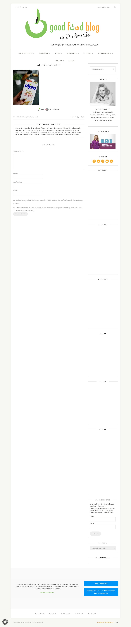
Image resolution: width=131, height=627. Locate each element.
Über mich (60, 60)
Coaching (87, 54)
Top (116, 622)
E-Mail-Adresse (18, 182)
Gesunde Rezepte (25, 54)
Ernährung (43, 54)
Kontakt (72, 60)
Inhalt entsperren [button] (101, 584)
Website (15, 191)
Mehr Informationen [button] (47, 592)
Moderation (72, 54)
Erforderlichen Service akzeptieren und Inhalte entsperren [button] (101, 592)
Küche (57, 54)
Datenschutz (109, 622)
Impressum (100, 622)
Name (15, 174)
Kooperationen (104, 54)
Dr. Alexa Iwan (32, 117)
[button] (5, 622)
